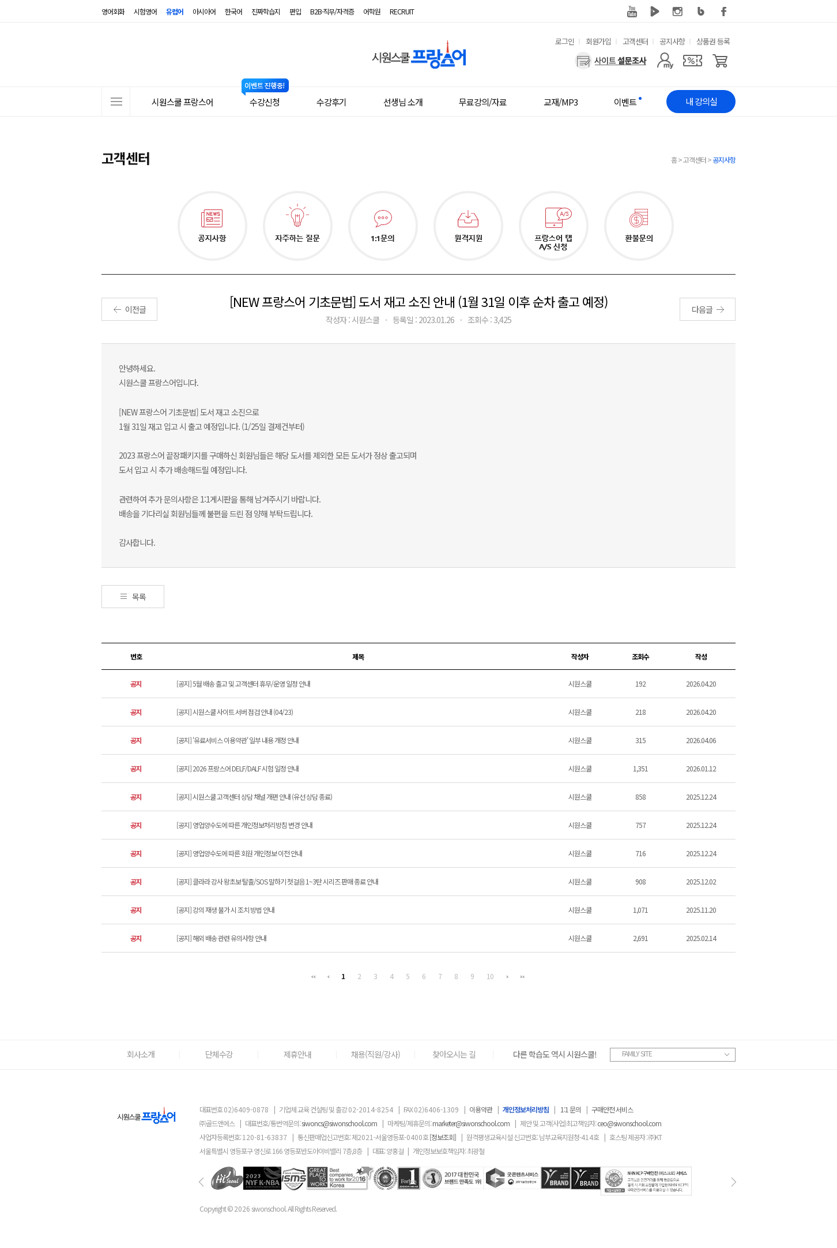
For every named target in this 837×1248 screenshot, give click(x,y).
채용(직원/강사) (375, 1054)
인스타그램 (677, 11)
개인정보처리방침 (526, 1109)
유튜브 (631, 11)
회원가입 (598, 41)
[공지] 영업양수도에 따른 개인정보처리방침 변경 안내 (244, 825)
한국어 (233, 11)
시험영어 (145, 11)
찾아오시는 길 (454, 1054)
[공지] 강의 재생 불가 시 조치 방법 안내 (225, 910)
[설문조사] (611, 60)
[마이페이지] (664, 60)
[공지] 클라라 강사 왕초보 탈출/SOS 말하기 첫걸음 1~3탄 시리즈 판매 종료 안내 (277, 881)
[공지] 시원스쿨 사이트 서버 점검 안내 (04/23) (234, 712)
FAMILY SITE (637, 1053)
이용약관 (480, 1109)
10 (490, 976)
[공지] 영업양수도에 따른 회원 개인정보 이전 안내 (239, 853)
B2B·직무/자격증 (332, 11)
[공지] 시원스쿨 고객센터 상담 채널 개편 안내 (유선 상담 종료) (254, 796)
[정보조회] (442, 1137)
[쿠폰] (692, 60)
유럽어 (174, 11)
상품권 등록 (713, 41)
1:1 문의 (570, 1109)
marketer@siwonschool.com (471, 1123)
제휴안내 (297, 1054)
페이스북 (724, 11)
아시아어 (204, 11)
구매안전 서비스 (612, 1109)
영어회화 (113, 11)
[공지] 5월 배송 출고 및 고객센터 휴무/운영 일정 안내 (243, 683)
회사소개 (140, 1054)
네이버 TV (654, 11)
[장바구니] (720, 60)
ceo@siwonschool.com (629, 1123)
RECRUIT (402, 11)
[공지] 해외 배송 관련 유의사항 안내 (221, 938)
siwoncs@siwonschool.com (339, 1123)
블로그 (700, 11)
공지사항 (672, 41)
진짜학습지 (265, 11)
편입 (295, 11)
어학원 (371, 11)
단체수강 (219, 1054)
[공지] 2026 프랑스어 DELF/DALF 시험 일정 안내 (237, 768)
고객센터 (635, 41)
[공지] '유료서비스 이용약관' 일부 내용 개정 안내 (237, 740)
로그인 (564, 41)
